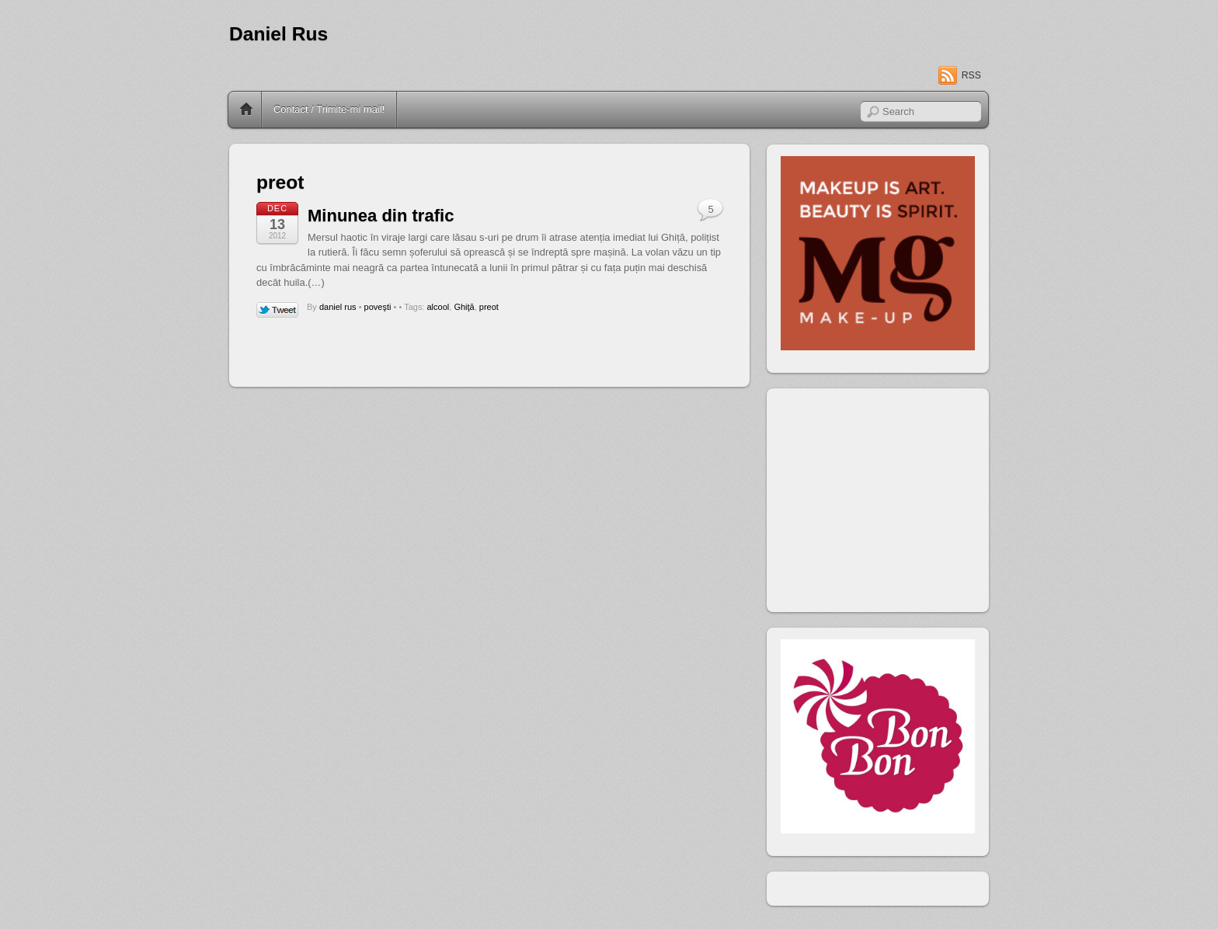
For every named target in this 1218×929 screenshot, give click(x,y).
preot (489, 306)
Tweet (277, 310)
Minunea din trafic (381, 215)
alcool (438, 306)
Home (246, 109)
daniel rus (338, 306)
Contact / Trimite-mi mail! (329, 109)
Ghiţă (464, 306)
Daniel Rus (278, 33)
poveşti (378, 306)
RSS (971, 75)
